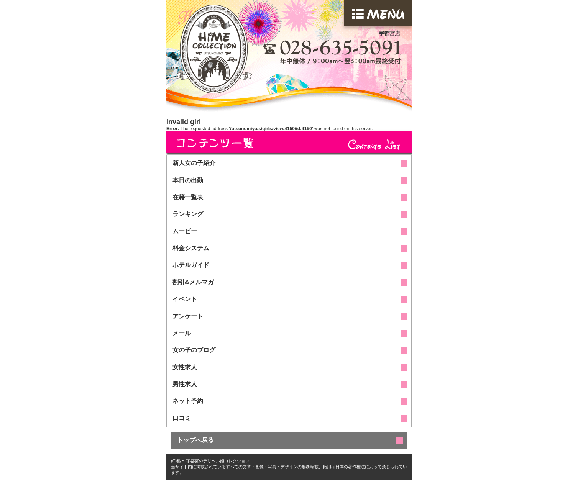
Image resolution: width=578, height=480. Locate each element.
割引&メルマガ (193, 282)
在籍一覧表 (187, 197)
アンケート (187, 316)
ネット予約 (187, 401)
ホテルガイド (190, 265)
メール (181, 333)
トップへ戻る (195, 440)
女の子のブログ (193, 350)
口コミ (181, 418)
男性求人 (184, 384)
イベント (184, 299)
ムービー (184, 231)
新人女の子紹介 (193, 163)
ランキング (187, 214)
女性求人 (184, 367)
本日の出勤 (187, 180)
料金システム (190, 248)
